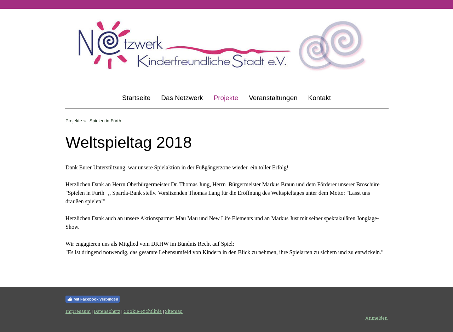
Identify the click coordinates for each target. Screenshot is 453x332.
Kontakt (319, 97)
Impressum (78, 311)
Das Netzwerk (182, 97)
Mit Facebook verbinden (92, 299)
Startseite (136, 97)
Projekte (226, 97)
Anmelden (376, 318)
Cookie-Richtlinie (143, 311)
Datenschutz (107, 311)
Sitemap (174, 311)
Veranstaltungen (273, 97)
